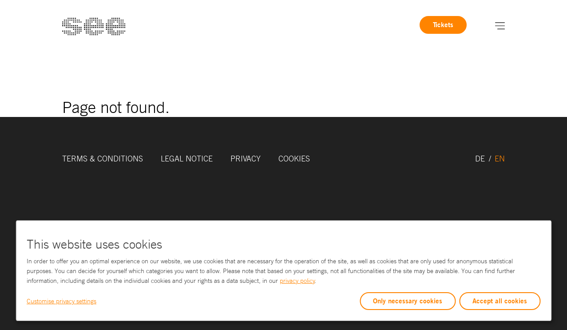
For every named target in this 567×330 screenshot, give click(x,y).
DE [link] (481, 158)
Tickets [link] (443, 24)
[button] (500, 24)
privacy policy (297, 281)
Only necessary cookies (407, 301)
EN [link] (500, 158)
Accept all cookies (499, 301)
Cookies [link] (294, 158)
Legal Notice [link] (187, 158)
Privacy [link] (245, 158)
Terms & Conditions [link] (102, 158)
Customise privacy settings (61, 301)
